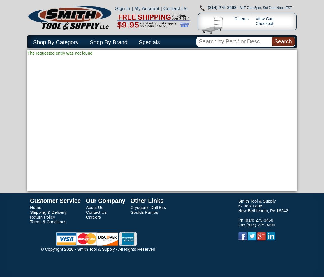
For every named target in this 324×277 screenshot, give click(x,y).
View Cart (265, 18)
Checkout (264, 23)
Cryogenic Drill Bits (148, 207)
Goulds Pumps (144, 212)
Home (35, 207)
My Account (146, 8)
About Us (94, 207)
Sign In (122, 8)
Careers (93, 217)
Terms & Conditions (48, 221)
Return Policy (42, 217)
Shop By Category (55, 42)
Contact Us (175, 8)
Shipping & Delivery (48, 212)
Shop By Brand (109, 42)
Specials (149, 42)
